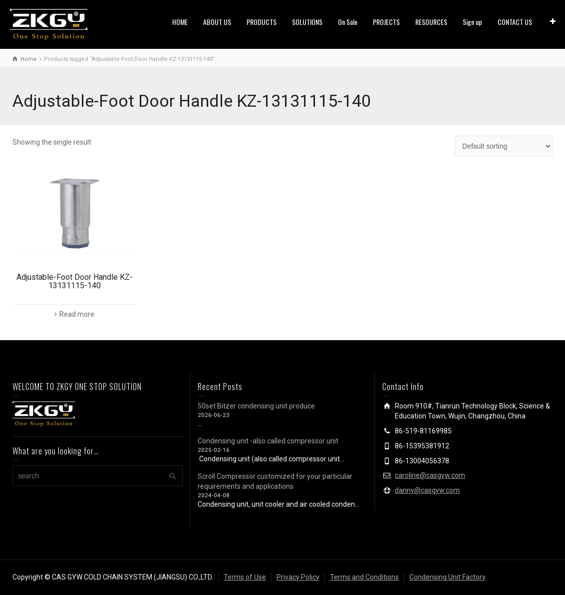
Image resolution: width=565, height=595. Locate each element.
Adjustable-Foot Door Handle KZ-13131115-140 (74, 281)
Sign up (472, 21)
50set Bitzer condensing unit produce (256, 406)
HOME (180, 21)
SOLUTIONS (307, 21)
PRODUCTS (262, 21)
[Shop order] (504, 146)
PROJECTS (386, 21)
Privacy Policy (298, 577)
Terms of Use (245, 577)
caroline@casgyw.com (430, 475)
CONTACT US (515, 21)
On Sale (347, 21)
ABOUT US (217, 21)
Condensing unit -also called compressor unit (268, 441)
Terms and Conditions (364, 577)
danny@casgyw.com (427, 490)
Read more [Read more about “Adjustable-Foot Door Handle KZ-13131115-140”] (76, 314)
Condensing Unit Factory (447, 577)
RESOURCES (431, 21)
